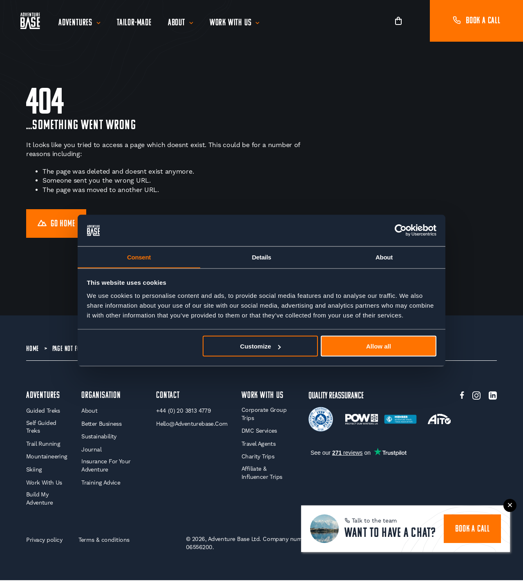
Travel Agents (258, 444)
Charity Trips (257, 457)
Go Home (56, 224)
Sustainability (98, 437)
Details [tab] (261, 256)
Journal (91, 450)
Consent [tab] (139, 256)
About (176, 23)
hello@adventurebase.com (191, 424)
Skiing (34, 470)
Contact (168, 396)
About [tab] (384, 256)
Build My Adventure (39, 499)
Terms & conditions (104, 540)
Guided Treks (43, 411)
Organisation (101, 396)
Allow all (378, 346)
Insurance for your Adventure (105, 466)
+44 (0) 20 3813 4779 (183, 411)
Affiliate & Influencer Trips (261, 473)
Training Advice (100, 483)
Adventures (75, 23)
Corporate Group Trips (263, 414)
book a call (472, 529)
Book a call (476, 21)
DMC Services (259, 431)
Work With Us (231, 23)
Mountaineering (46, 457)
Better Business (101, 424)
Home (32, 349)
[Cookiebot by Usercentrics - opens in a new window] (400, 230)
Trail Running (43, 444)
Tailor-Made (134, 23)
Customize (260, 346)
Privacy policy (44, 540)
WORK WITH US (262, 396)
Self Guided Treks (41, 427)
